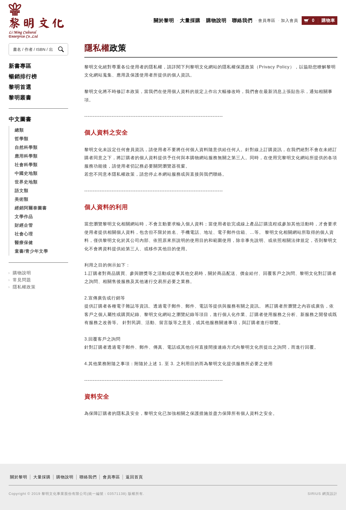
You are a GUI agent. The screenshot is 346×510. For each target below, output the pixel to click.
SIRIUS (314, 494)
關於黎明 (164, 20)
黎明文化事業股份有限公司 (36, 21)
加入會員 (289, 20)
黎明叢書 (20, 98)
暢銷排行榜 (23, 76)
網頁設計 (329, 494)
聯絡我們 (242, 20)
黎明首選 (20, 87)
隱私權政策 (24, 287)
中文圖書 (20, 119)
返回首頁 (134, 477)
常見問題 (22, 280)
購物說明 (216, 20)
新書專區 (20, 66)
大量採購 (190, 20)
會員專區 (266, 20)
